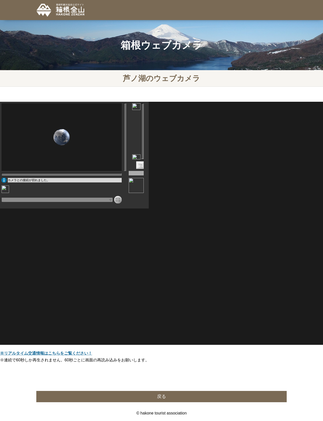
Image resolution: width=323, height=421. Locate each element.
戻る (161, 396)
